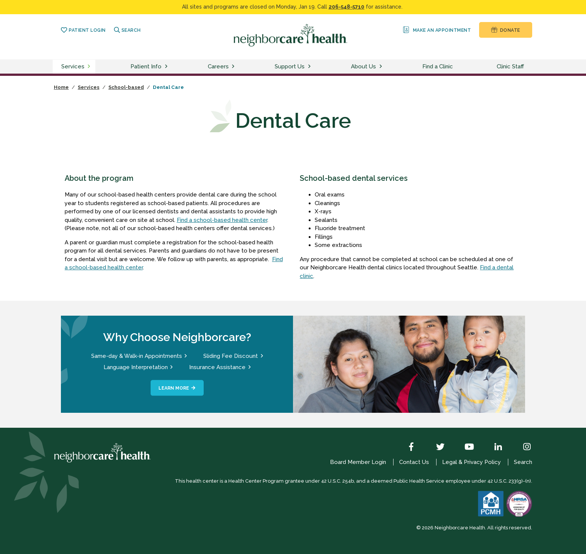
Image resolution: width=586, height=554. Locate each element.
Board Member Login (358, 462)
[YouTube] (464, 447)
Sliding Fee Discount (230, 356)
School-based (126, 87)
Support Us (290, 66)
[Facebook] (406, 447)
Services (72, 66)
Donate (505, 30)
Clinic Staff (510, 66)
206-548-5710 (346, 7)
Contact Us (414, 462)
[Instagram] (521, 447)
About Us (363, 66)
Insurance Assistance (217, 367)
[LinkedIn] (492, 447)
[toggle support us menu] (310, 66)
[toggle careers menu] (234, 66)
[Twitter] (435, 447)
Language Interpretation (136, 367)
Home (61, 87)
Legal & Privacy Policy (471, 462)
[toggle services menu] (90, 66)
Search (127, 30)
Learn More (173, 388)
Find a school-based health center (222, 220)
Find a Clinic (437, 66)
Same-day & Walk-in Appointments (136, 356)
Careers (218, 66)
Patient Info (145, 66)
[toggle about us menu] (382, 66)
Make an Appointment (436, 29)
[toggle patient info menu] (167, 66)
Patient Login (83, 30)
